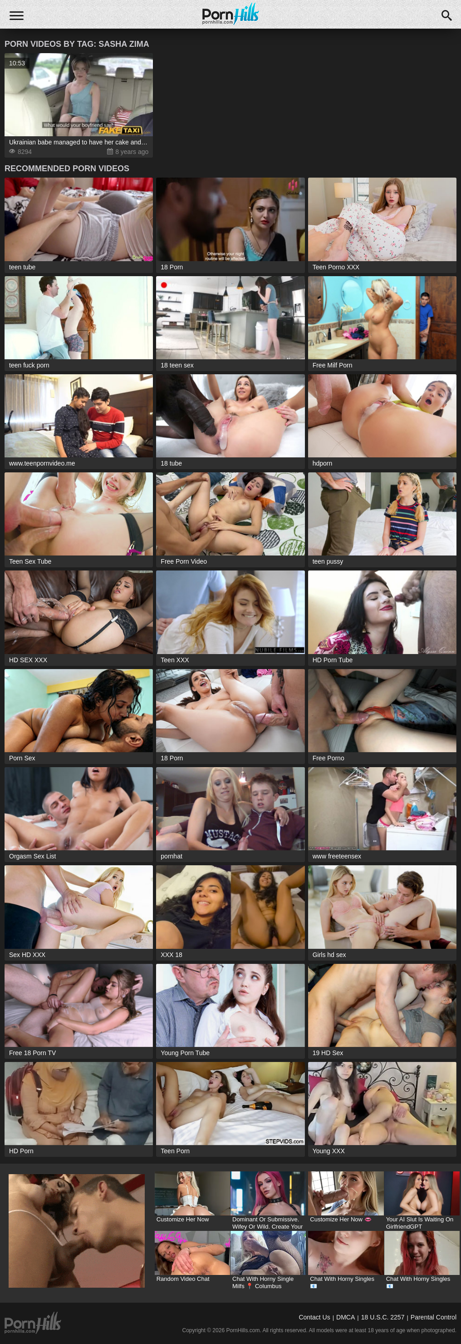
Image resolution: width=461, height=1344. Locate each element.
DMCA (345, 1317)
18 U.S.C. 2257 (383, 1317)
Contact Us (314, 1317)
